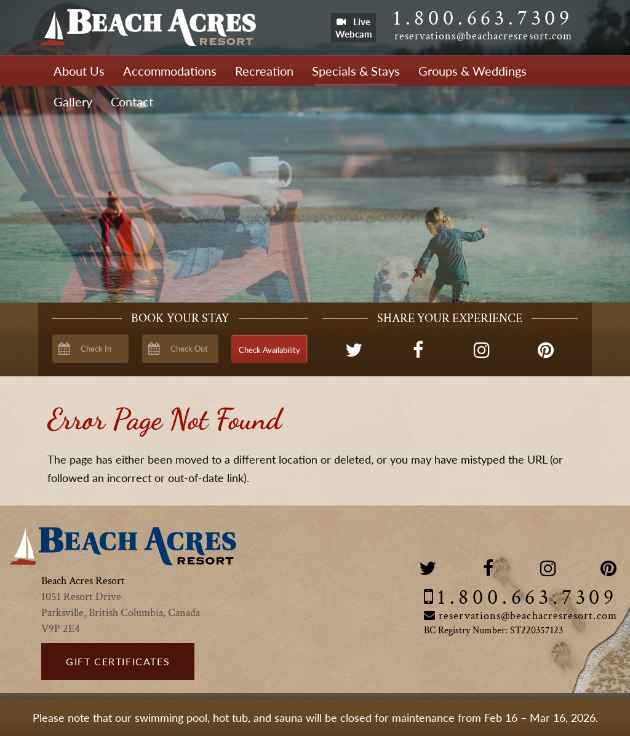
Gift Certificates (118, 661)
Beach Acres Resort (147, 27)
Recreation (264, 70)
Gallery (73, 101)
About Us (79, 70)
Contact (132, 101)
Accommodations (170, 70)
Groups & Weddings (472, 70)
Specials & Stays (356, 70)
